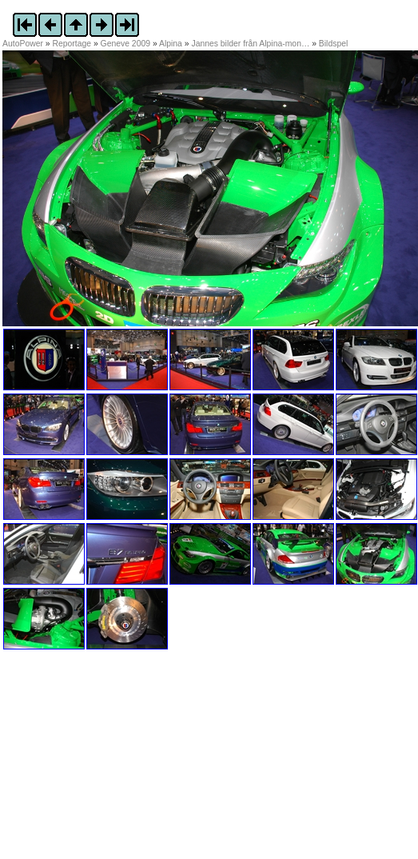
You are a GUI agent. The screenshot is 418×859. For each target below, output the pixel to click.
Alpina (170, 43)
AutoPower (22, 43)
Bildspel (333, 43)
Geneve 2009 (125, 43)
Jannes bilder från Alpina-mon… (250, 43)
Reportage (72, 43)
